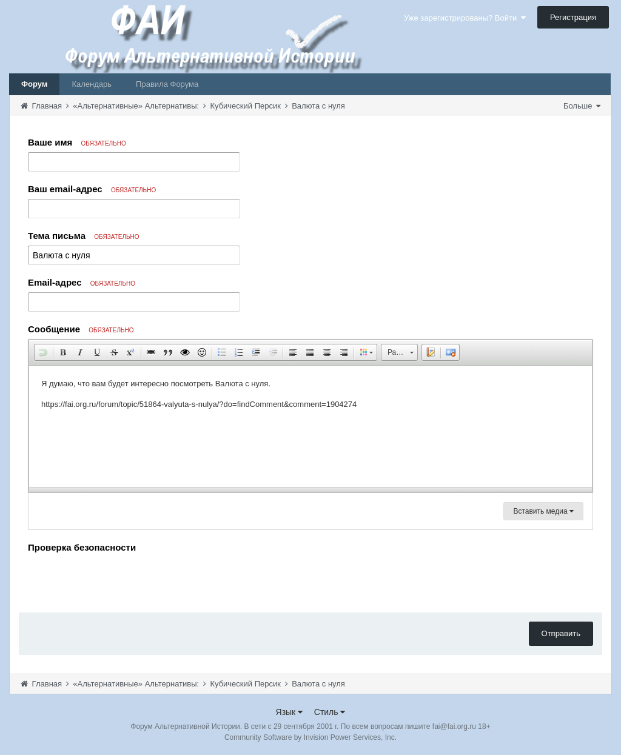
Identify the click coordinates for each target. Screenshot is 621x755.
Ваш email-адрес (92, 189)
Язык (289, 712)
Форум (34, 84)
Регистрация (573, 17)
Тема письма (83, 235)
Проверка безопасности (82, 547)
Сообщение (81, 329)
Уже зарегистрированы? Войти (465, 17)
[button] (43, 352)
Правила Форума (167, 84)
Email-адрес (81, 282)
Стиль (330, 712)
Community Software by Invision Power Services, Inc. (310, 737)
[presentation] (120, 579)
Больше (581, 105)
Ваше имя (77, 142)
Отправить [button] (561, 633)
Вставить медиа (543, 511)
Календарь (92, 84)
